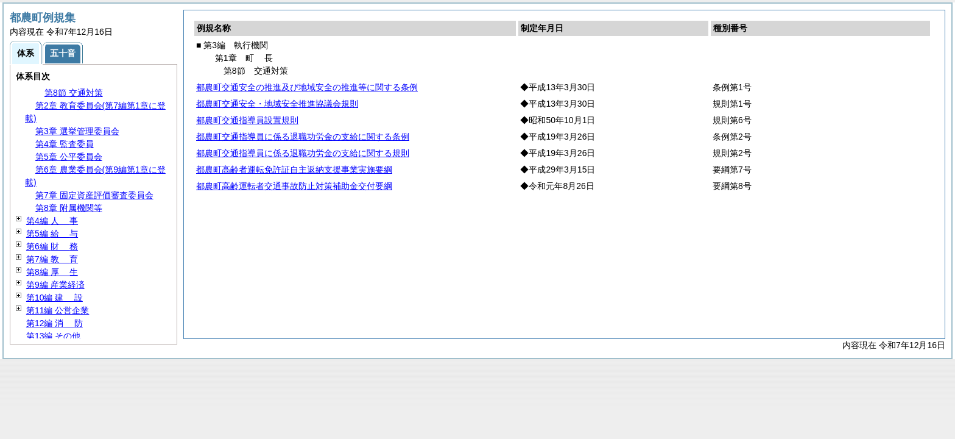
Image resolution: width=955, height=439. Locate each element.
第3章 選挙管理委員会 (77, 131)
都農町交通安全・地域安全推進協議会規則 (277, 104)
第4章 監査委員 (64, 144)
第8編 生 (52, 272)
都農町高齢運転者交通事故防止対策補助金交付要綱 (294, 186)
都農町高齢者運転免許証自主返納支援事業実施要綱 (294, 169)
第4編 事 (52, 221)
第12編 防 (54, 323)
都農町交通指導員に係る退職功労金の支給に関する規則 (302, 153)
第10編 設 (54, 297)
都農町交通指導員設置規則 (247, 120)
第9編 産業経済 (55, 285)
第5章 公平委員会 (68, 157)
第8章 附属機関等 (68, 208)
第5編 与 (52, 233)
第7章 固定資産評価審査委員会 (94, 195)
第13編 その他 (53, 336)
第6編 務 (52, 246)
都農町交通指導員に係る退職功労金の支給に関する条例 (302, 136)
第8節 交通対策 (73, 93)
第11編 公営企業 (57, 310)
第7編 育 (52, 259)
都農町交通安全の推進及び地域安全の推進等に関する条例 (307, 87)
